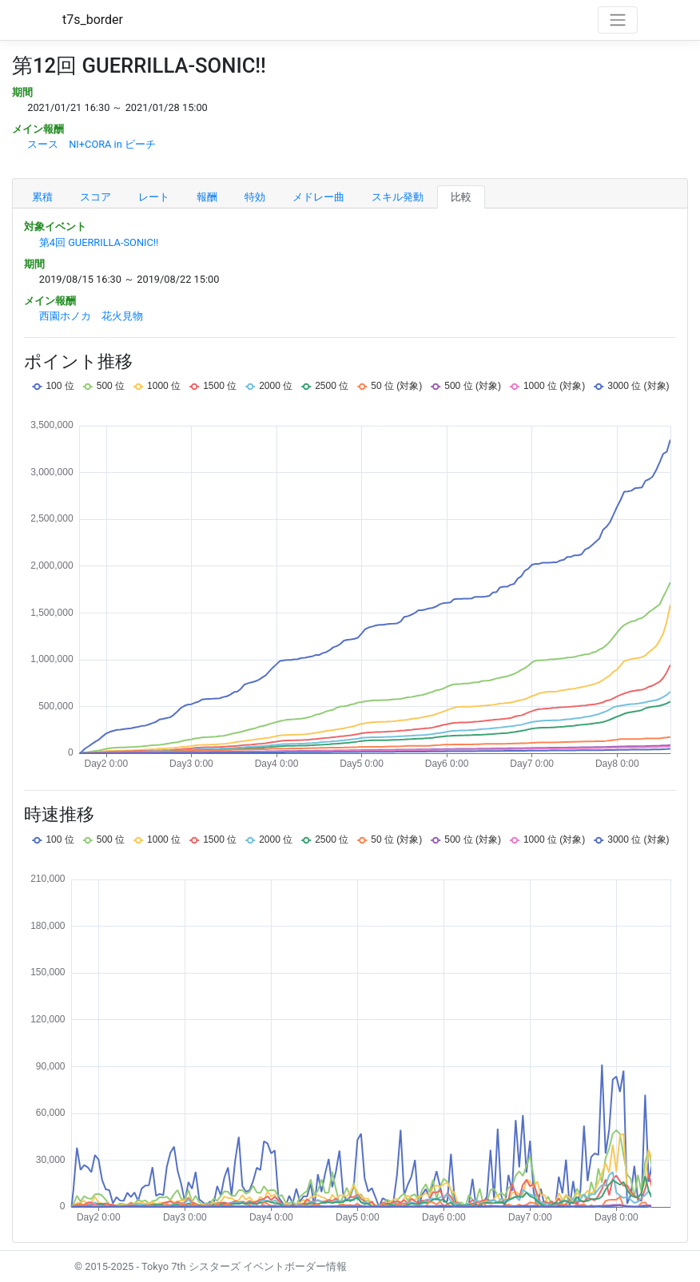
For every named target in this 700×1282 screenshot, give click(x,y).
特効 (255, 197)
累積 (42, 197)
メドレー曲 (318, 197)
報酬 (207, 197)
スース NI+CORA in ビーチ (91, 144)
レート (153, 197)
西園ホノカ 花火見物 (91, 316)
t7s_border (92, 19)
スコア (95, 197)
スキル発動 (398, 197)
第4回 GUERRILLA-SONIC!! (99, 242)
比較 (461, 197)
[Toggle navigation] (618, 20)
